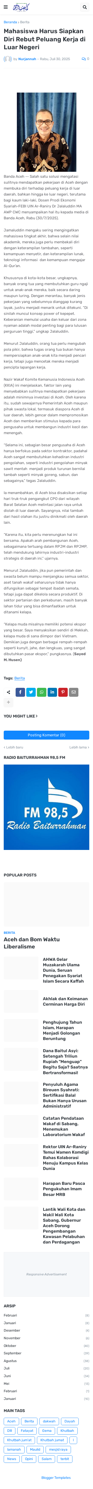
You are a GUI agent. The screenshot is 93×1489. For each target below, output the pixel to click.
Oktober (46, 1346)
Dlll (9, 1431)
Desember (46, 1330)
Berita (25, 22)
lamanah (14, 1449)
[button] (5, 7)
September (46, 1353)
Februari (46, 1315)
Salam (47, 1459)
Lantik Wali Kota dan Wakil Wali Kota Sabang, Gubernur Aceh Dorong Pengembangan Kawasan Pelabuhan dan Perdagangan (64, 1226)
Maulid (35, 1449)
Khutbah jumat (52, 1440)
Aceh (11, 1421)
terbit (65, 1459)
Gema (47, 1431)
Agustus (46, 1361)
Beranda (10, 22)
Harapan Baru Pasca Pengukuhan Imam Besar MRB (64, 1189)
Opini (29, 1459)
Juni (46, 1376)
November (46, 1338)
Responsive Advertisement (46, 1274)
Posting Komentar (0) (46, 735)
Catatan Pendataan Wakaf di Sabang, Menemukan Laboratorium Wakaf (64, 1126)
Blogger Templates (56, 1478)
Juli (46, 1368)
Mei (46, 1384)
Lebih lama (78, 747)
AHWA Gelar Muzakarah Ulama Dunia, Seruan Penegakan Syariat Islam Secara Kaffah (63, 970)
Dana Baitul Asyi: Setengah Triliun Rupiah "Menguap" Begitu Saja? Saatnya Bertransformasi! (65, 1061)
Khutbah (67, 1431)
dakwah (49, 1421)
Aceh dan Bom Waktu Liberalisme (32, 943)
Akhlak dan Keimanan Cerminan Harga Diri (65, 1001)
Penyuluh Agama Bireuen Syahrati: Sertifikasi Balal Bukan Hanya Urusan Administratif (65, 1095)
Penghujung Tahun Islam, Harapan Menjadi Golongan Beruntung (62, 1030)
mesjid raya (58, 1449)
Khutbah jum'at (19, 1440)
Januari (46, 1323)
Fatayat (27, 1431)
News (11, 1459)
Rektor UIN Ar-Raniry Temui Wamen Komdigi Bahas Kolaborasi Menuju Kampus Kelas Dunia (66, 1157)
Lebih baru (14, 747)
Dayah (69, 1421)
